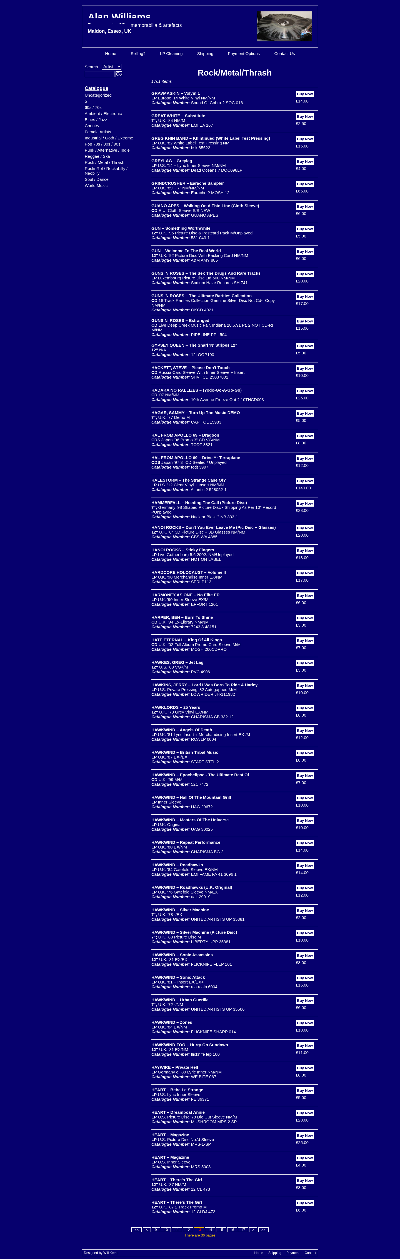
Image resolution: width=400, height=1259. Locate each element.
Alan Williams (135, 22)
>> (263, 1230)
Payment (292, 1253)
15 (221, 1230)
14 (210, 1230)
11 (177, 1230)
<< (136, 1230)
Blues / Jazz (96, 119)
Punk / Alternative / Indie (107, 150)
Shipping (205, 53)
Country (92, 125)
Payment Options (244, 53)
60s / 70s (93, 107)
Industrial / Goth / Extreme (109, 138)
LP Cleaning (171, 53)
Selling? (138, 53)
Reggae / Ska (97, 156)
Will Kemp (110, 1253)
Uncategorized (98, 95)
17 (243, 1230)
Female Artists (98, 131)
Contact (310, 1253)
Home (110, 53)
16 (232, 1230)
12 (188, 1230)
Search (91, 66)
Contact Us (284, 53)
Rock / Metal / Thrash (104, 162)
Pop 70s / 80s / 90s (102, 144)
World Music (96, 185)
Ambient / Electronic (103, 113)
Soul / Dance (97, 179)
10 (166, 1230)
